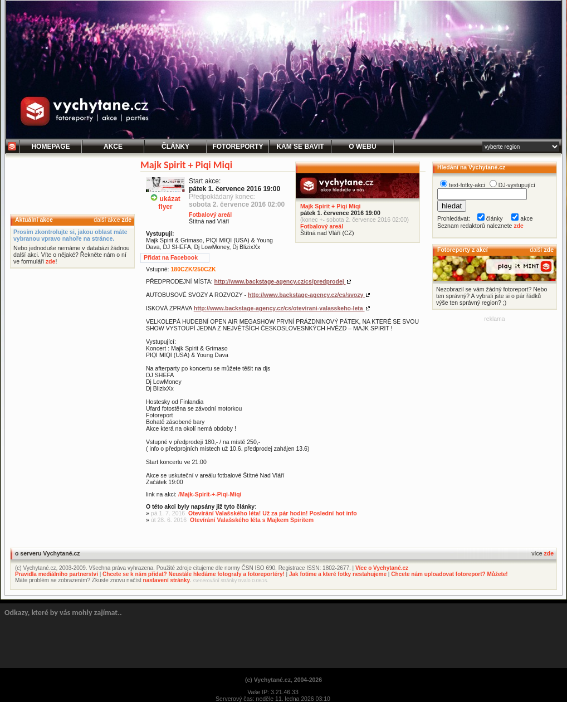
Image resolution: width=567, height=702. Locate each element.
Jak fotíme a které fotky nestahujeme (338, 574)
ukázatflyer (165, 198)
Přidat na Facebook (171, 257)
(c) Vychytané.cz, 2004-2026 (283, 679)
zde (126, 219)
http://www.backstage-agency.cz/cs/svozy (306, 294)
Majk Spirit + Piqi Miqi (330, 206)
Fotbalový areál (321, 226)
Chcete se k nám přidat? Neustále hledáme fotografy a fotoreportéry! (193, 574)
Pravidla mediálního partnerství (56, 574)
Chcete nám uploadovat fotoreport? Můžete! (449, 574)
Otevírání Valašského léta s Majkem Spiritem (252, 519)
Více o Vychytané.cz (381, 568)
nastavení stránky (166, 580)
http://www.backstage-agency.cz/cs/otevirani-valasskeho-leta (279, 308)
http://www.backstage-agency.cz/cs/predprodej (280, 281)
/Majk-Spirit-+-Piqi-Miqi (210, 494)
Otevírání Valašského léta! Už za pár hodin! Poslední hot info (272, 513)
